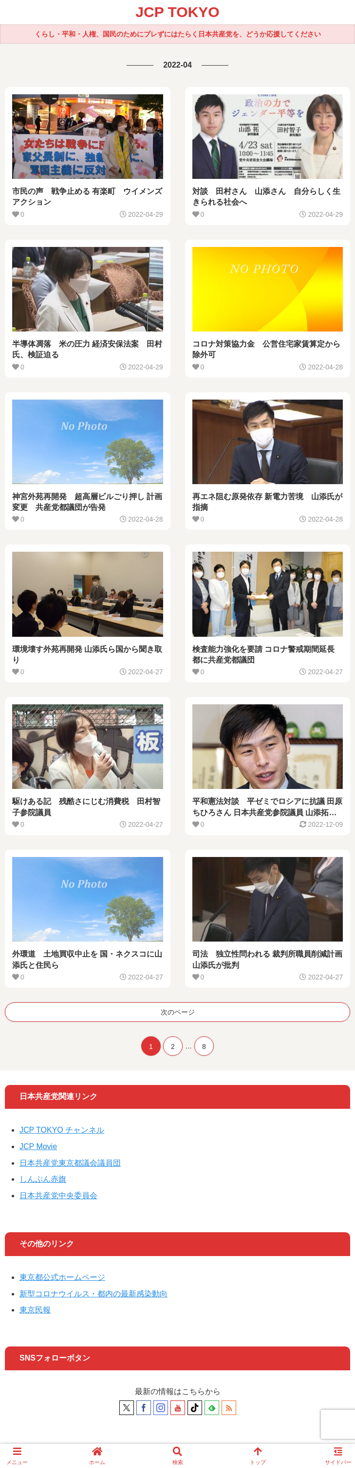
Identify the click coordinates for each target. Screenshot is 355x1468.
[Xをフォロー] (126, 1407)
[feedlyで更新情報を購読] (212, 1407)
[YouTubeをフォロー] (177, 1407)
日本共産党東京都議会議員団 (70, 1163)
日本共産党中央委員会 (58, 1195)
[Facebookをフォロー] (143, 1407)
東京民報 (35, 1310)
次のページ (178, 1012)
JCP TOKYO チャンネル (61, 1130)
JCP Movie (38, 1146)
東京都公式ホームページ (62, 1277)
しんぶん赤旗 (42, 1179)
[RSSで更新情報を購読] (229, 1407)
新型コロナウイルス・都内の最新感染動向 (93, 1294)
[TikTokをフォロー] (194, 1407)
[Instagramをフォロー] (160, 1407)
